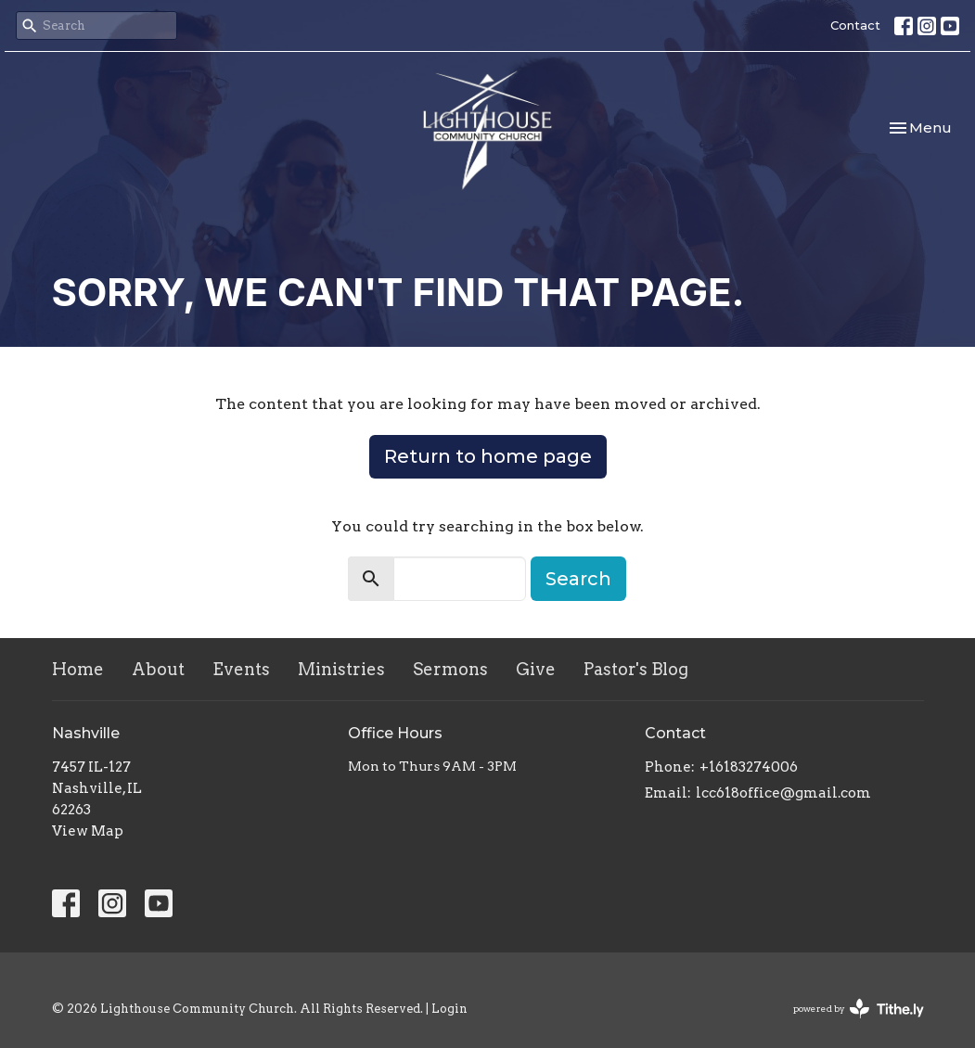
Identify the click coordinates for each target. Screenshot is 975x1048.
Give (536, 669)
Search (578, 579)
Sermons (450, 669)
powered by (858, 1008)
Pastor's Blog (636, 669)
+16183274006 (748, 767)
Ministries (341, 669)
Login (449, 1009)
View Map (87, 831)
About (158, 669)
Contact (855, 25)
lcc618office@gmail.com (783, 793)
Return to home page (488, 456)
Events (241, 669)
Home (78, 669)
